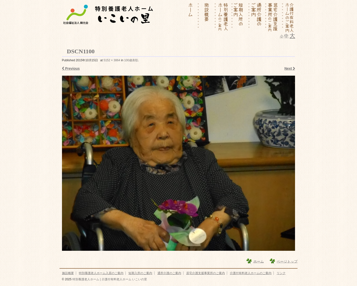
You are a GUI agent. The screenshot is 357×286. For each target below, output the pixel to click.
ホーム (258, 261)
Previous (71, 68)
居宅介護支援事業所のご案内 (205, 273)
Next (289, 68)
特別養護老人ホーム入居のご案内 (101, 273)
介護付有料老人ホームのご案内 (250, 273)
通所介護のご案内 (169, 273)
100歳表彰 (131, 60)
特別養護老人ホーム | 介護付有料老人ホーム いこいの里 (109, 279)
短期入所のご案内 (140, 273)
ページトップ (287, 261)
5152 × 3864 (112, 60)
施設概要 (68, 273)
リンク (281, 273)
